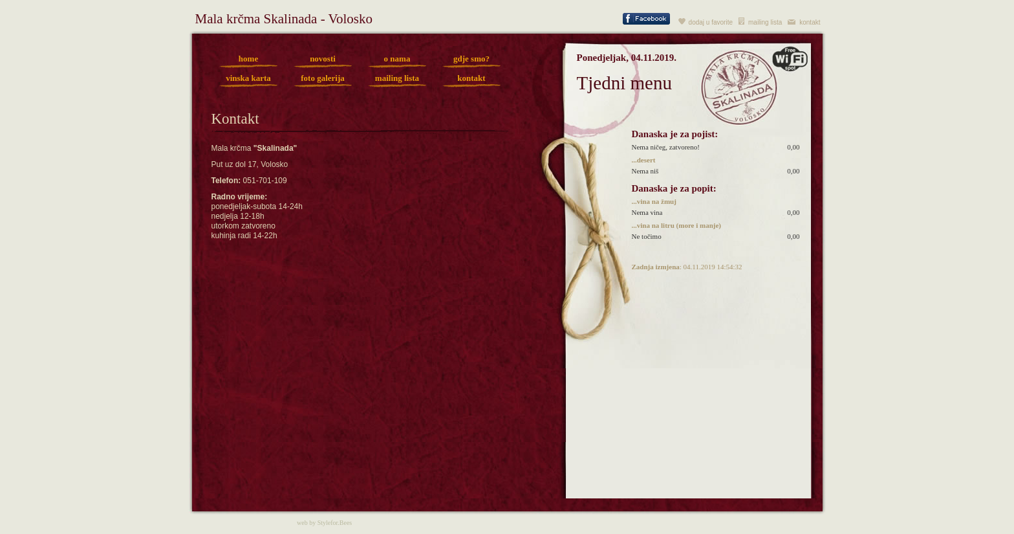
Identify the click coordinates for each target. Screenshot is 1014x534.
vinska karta (248, 78)
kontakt (809, 22)
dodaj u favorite (711, 22)
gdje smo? (471, 58)
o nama (397, 58)
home (248, 58)
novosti (323, 58)
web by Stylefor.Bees (324, 522)
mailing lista (765, 22)
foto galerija (323, 78)
